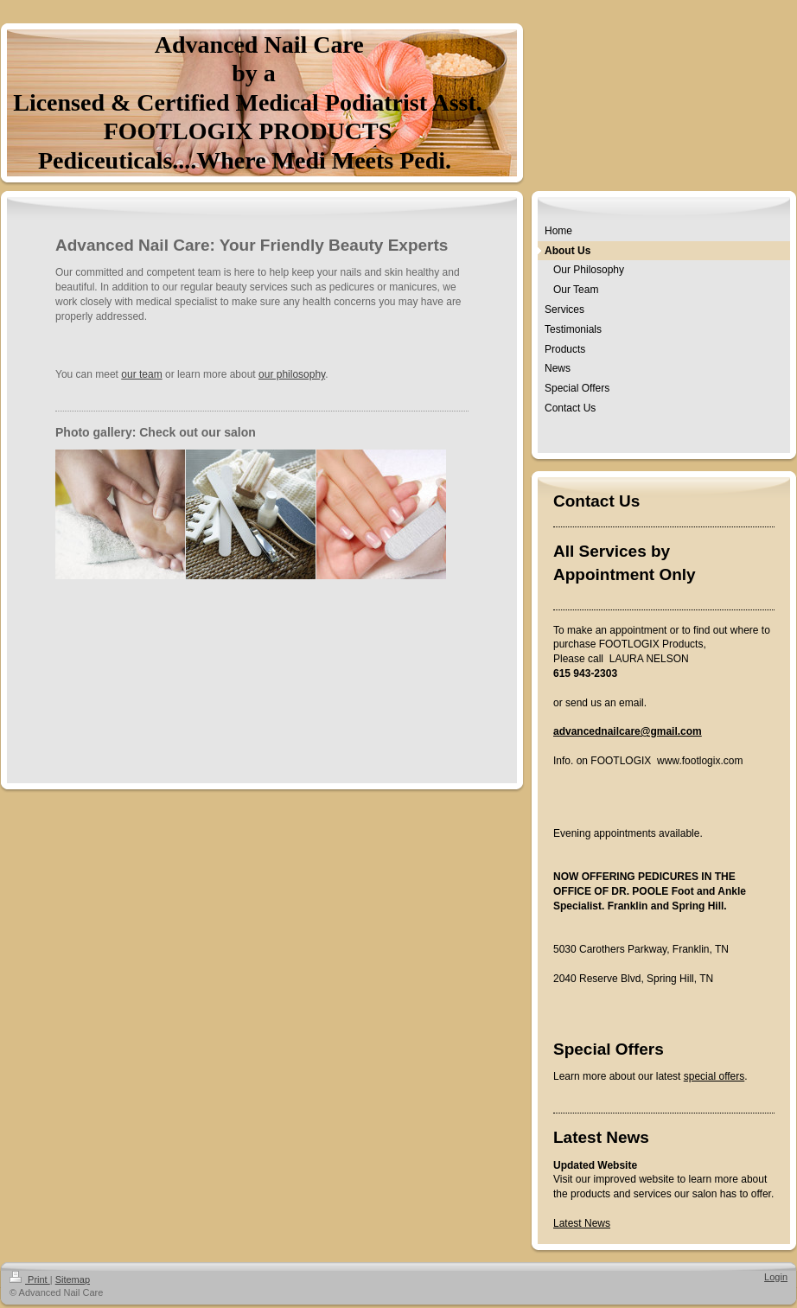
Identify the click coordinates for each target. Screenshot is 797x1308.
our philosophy (291, 374)
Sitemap (72, 1279)
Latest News (581, 1223)
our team (141, 374)
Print (30, 1279)
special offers (714, 1076)
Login (775, 1277)
